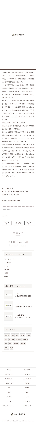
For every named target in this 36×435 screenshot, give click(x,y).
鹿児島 (22, 335)
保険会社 (7, 335)
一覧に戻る (18, 223)
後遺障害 (11, 339)
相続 (6, 276)
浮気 (6, 343)
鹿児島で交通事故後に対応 (11, 200)
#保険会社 (11, 244)
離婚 (6, 273)
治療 (13, 335)
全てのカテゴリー (10, 259)
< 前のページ (7, 223)
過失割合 (18, 339)
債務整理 (16, 343)
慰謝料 (7, 269)
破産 (11, 348)
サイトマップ (27, 406)
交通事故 (4, 216)
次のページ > (29, 223)
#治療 (20, 244)
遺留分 (6, 348)
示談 (6, 339)
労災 (6, 266)
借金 (10, 343)
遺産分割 (23, 343)
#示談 (26, 244)
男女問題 (25, 339)
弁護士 (28, 335)
